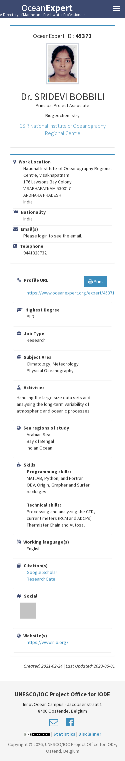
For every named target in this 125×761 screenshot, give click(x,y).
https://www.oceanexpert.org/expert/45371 (71, 293)
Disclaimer (89, 734)
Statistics (64, 734)
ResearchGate (41, 579)
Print (95, 281)
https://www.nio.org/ (47, 642)
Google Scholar (42, 572)
